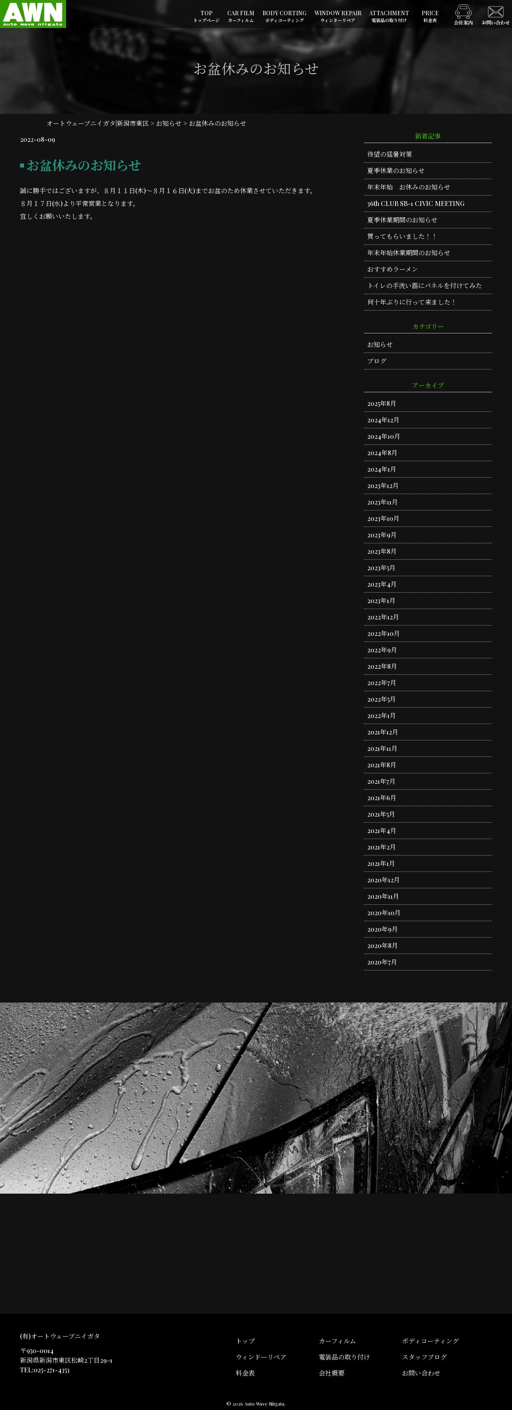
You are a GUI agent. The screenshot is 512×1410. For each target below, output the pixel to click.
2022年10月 (383, 633)
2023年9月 (382, 535)
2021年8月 (381, 764)
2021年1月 (381, 863)
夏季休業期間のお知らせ (402, 220)
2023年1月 (381, 600)
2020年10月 (384, 912)
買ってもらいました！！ (402, 236)
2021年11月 (382, 748)
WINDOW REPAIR (338, 16)
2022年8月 (382, 666)
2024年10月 (383, 436)
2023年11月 (382, 502)
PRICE (430, 16)
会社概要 (331, 1373)
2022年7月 (381, 682)
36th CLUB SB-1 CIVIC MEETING (415, 203)
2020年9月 (382, 929)
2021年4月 (381, 830)
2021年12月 (382, 732)
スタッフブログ (424, 1357)
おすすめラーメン (392, 269)
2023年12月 (383, 485)
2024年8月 (382, 452)
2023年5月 (381, 567)
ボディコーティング (430, 1341)
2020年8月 (382, 945)
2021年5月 (381, 814)
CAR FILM (240, 16)
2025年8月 (381, 403)
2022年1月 (381, 715)
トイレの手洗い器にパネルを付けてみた (424, 285)
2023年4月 (382, 584)
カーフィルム (337, 1341)
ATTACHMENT (389, 16)
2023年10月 (383, 518)
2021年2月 (381, 847)
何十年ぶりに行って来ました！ (412, 302)
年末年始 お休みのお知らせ (408, 187)
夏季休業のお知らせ (396, 170)
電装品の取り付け (344, 1357)
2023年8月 (382, 551)
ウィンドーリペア (261, 1357)
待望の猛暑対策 (389, 154)
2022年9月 (382, 649)
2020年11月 (383, 896)
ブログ (376, 361)
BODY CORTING (284, 16)
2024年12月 (383, 420)
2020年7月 (382, 962)
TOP (206, 16)
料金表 (245, 1373)
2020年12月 (383, 879)
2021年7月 (381, 781)
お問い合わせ (421, 1373)
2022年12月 (383, 617)
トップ (245, 1341)
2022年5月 (381, 699)
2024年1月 (381, 469)
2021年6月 (381, 797)
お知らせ (380, 344)
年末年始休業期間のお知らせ (408, 252)
